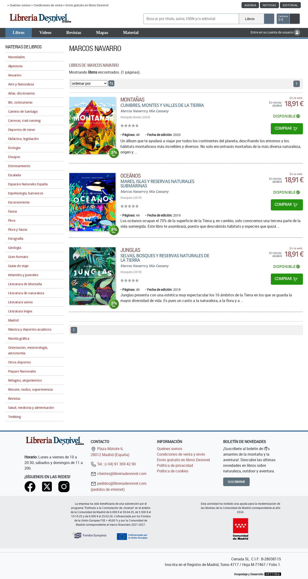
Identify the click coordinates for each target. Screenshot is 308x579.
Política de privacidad (175, 465)
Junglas (130, 250)
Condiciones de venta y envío (181, 454)
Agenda (250, 5)
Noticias (269, 5)
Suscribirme (236, 482)
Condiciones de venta (48, 5)
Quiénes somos (20, 5)
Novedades (16, 57)
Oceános (130, 175)
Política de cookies (172, 471)
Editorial (290, 5)
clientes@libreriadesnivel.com (118, 473)
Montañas (132, 99)
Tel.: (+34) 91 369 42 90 (113, 464)
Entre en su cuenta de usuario (275, 32)
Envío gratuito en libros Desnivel (87, 5)
